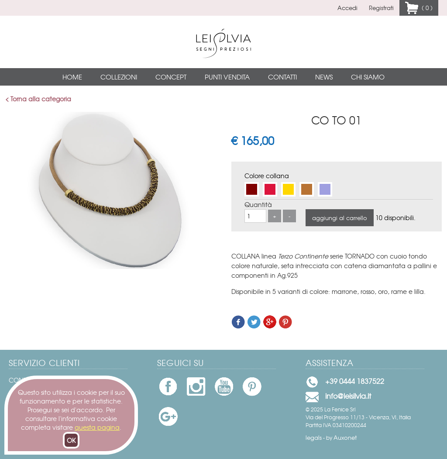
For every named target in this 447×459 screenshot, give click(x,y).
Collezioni (118, 77)
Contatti (282, 77)
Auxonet (345, 437)
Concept (170, 77)
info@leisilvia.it (348, 395)
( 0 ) (425, 7)
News (324, 77)
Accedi (347, 7)
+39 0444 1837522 (354, 381)
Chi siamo (368, 77)
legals (314, 437)
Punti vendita (227, 77)
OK (71, 440)
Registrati (381, 7)
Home (72, 77)
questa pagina (97, 427)
